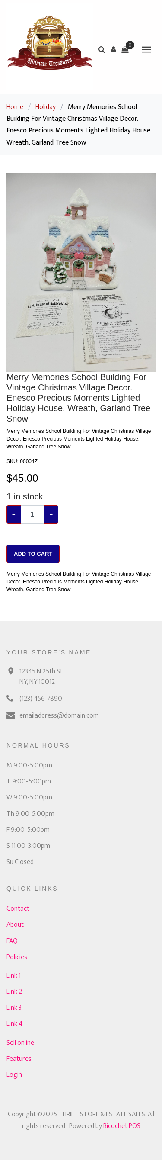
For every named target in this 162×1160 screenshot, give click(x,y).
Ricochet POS (121, 1126)
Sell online (20, 1043)
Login (14, 1075)
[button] (113, 49)
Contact (17, 909)
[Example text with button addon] (32, 514)
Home (14, 107)
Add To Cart (33, 554)
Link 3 (14, 1008)
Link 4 (14, 1024)
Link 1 (13, 976)
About (15, 925)
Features (19, 1059)
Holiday (45, 107)
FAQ (12, 941)
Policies (16, 957)
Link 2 (14, 992)
